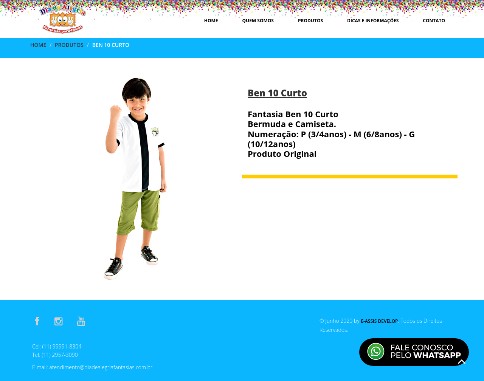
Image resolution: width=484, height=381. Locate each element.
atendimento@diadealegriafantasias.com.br (100, 367)
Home (211, 20)
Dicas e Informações (373, 20)
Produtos (310, 20)
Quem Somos (258, 20)
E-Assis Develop (379, 321)
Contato (434, 20)
